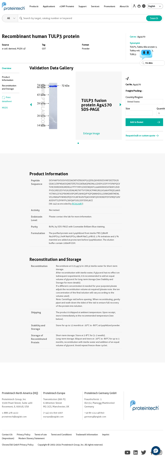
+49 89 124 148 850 (94, 413)
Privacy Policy (23, 434)
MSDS (5, 107)
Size (128, 108)
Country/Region (134, 97)
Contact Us (7, 434)
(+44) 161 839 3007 (53, 413)
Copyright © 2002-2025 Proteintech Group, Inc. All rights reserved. (70, 444)
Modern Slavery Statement (31, 438)
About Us (124, 6)
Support (82, 6)
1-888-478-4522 (10, 413)
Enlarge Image (91, 133)
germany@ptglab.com (95, 416)
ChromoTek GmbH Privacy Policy (17, 444)
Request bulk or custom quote (142, 135)
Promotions (109, 6)
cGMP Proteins (67, 6)
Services (95, 6)
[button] (155, 450)
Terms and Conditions (61, 434)
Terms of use (41, 434)
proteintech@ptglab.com (14, 416)
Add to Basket (136, 122)
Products (33, 6)
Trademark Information (87, 434)
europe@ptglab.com (53, 416)
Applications (49, 6)
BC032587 (77, 203)
